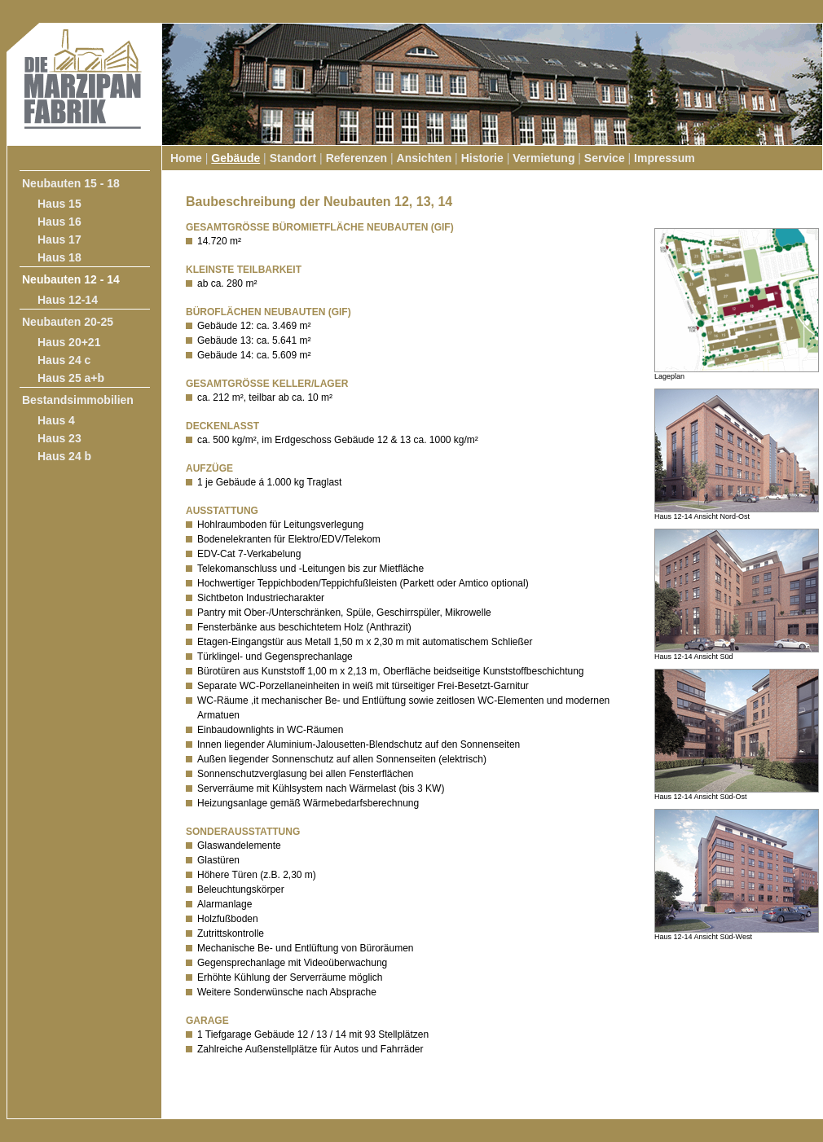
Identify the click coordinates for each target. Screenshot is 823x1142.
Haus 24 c (63, 360)
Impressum (664, 158)
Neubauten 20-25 (67, 321)
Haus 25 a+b (70, 377)
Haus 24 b (64, 456)
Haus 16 (59, 221)
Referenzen (356, 158)
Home (186, 158)
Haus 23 (59, 438)
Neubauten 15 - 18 (71, 183)
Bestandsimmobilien (78, 399)
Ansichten (424, 158)
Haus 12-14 (67, 299)
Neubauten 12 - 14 (71, 279)
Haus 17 (59, 239)
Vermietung (543, 158)
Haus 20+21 (68, 342)
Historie (482, 158)
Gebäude (235, 158)
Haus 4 (56, 420)
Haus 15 (59, 203)
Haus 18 (59, 257)
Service (604, 158)
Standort (293, 158)
